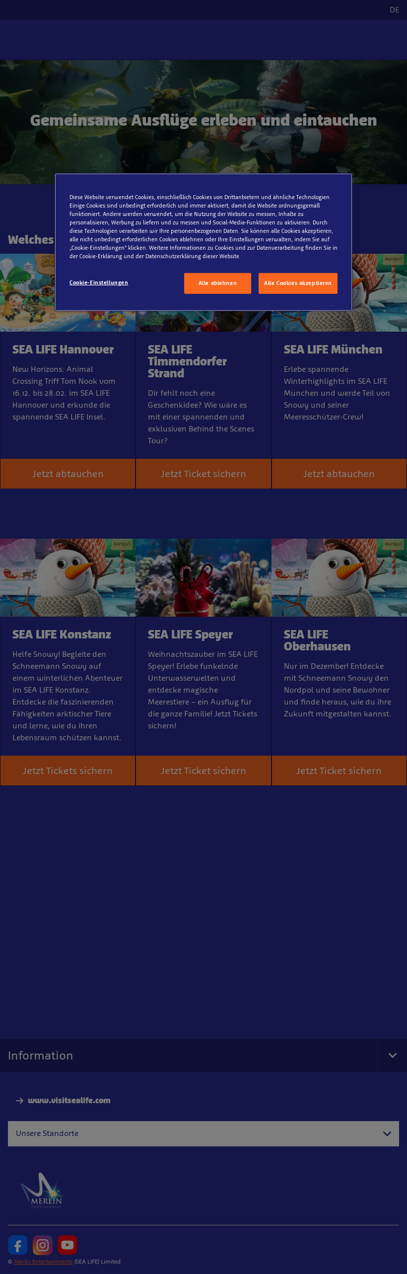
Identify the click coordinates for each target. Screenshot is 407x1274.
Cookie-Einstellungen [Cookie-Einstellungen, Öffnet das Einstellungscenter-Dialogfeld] (98, 282)
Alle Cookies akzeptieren (298, 283)
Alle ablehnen (218, 283)
